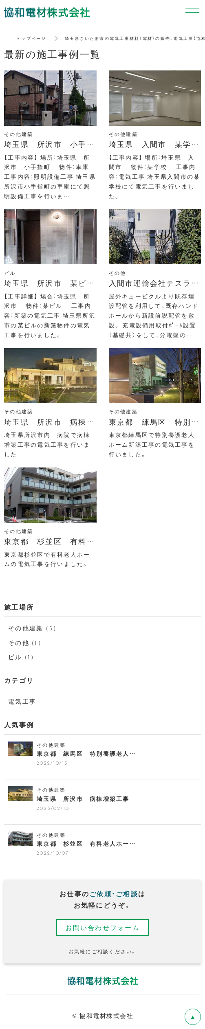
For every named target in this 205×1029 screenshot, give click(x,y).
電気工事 (22, 701)
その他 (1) (25, 642)
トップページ (31, 38)
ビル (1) (21, 656)
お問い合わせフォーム (102, 927)
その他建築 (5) (32, 627)
